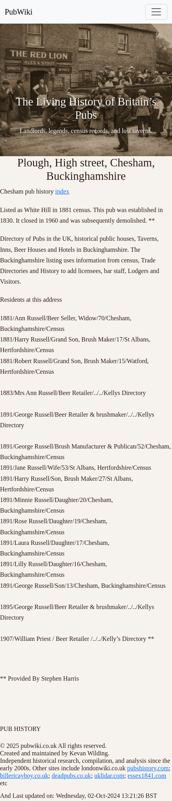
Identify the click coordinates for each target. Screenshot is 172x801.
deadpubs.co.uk (71, 775)
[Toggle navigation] (156, 12)
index (62, 191)
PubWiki (18, 11)
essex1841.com (146, 775)
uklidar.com (109, 775)
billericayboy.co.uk (24, 775)
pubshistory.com (147, 768)
